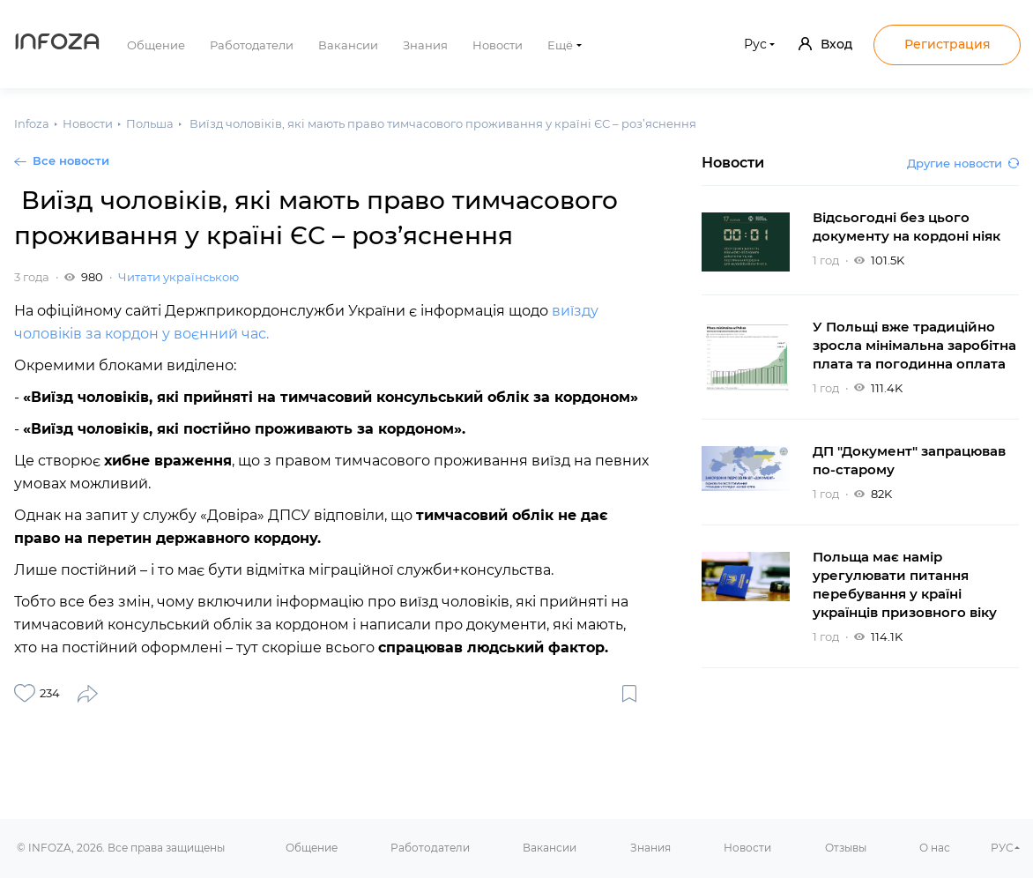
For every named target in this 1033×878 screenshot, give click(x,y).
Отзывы (845, 847)
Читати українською (178, 277)
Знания (425, 45)
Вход (825, 44)
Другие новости (963, 163)
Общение (156, 45)
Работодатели (252, 45)
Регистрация (947, 44)
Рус (755, 44)
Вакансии (348, 45)
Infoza (57, 44)
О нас (934, 847)
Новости (497, 45)
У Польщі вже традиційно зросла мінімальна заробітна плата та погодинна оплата (914, 345)
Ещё (560, 45)
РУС (1002, 847)
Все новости (71, 160)
